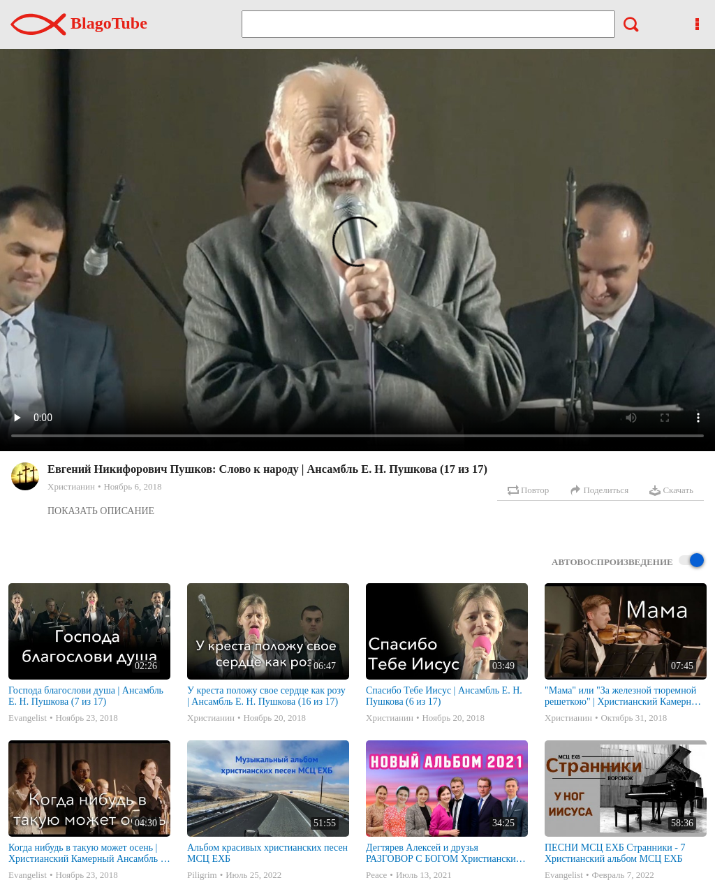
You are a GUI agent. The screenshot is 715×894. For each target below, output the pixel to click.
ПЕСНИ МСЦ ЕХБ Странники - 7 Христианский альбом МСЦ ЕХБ (615, 853)
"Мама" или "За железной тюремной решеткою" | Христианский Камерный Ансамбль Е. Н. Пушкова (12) (624, 696)
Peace (376, 875)
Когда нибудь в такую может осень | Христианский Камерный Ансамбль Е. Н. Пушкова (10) (88, 853)
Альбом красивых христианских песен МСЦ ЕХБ (267, 853)
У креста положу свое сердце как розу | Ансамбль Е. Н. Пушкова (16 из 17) (266, 696)
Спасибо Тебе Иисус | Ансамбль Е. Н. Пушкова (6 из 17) (444, 696)
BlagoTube (78, 23)
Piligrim (202, 875)
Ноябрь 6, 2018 (132, 486)
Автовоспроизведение (628, 561)
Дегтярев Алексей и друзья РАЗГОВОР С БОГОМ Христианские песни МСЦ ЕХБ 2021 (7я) (443, 853)
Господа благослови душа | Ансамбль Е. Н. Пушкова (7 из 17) (85, 696)
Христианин (71, 486)
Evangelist (27, 717)
